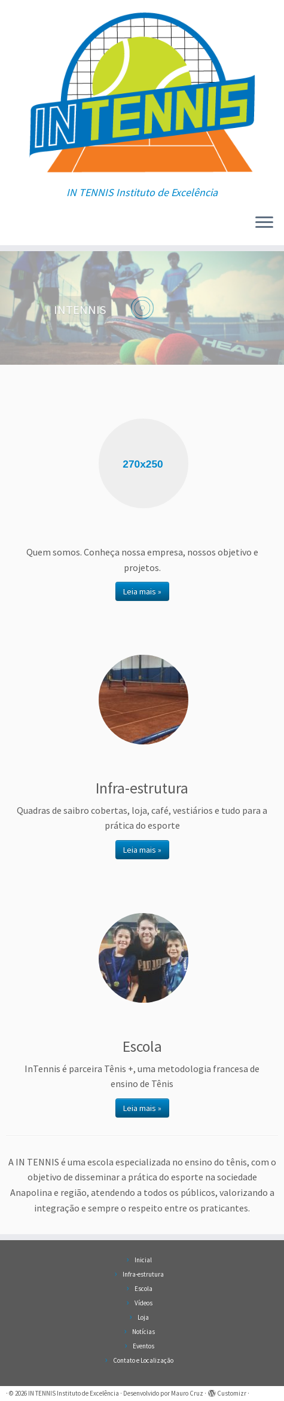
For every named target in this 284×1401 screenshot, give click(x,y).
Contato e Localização (143, 1360)
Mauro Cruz (187, 1393)
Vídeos (143, 1303)
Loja (143, 1317)
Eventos (143, 1346)
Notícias (143, 1331)
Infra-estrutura (143, 1274)
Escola (143, 1288)
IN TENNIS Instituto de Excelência (73, 1393)
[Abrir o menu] (264, 224)
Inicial (143, 1260)
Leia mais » (142, 591)
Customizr (231, 1393)
